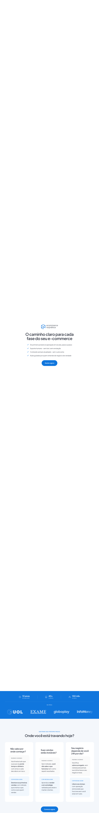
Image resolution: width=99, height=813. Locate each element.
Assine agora (49, 363)
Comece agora (49, 809)
